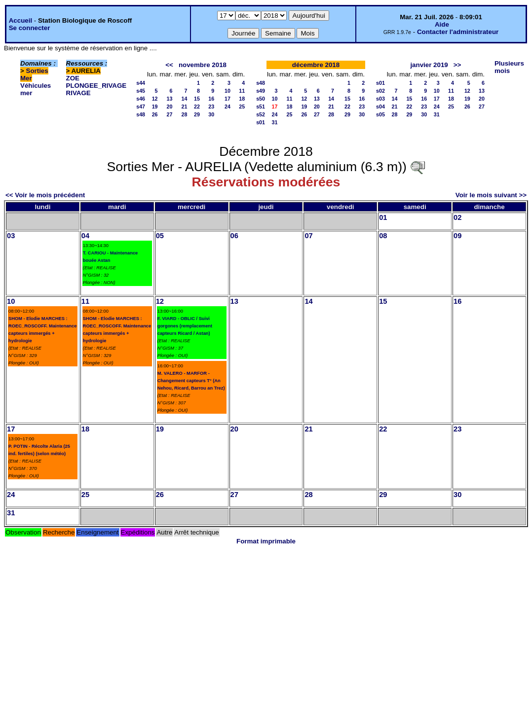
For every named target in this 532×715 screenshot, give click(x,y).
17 (227, 99)
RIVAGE (78, 93)
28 (185, 114)
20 (170, 106)
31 (275, 122)
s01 (260, 122)
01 (383, 217)
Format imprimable (266, 541)
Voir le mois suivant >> (491, 195)
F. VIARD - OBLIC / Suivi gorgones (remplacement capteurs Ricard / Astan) (184, 326)
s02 (380, 91)
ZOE (72, 78)
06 (234, 236)
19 (155, 106)
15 (197, 99)
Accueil (20, 20)
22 (197, 106)
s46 (140, 99)
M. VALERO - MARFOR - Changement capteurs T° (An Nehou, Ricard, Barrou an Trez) (191, 381)
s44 (140, 83)
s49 (260, 91)
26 (155, 114)
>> (457, 65)
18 (242, 99)
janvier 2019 (429, 65)
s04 (380, 106)
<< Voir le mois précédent (45, 195)
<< (169, 65)
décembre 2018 (316, 65)
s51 (260, 106)
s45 (140, 91)
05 (160, 236)
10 (227, 91)
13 (170, 99)
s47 (140, 106)
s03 (380, 99)
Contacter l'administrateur (457, 32)
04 (85, 236)
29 (197, 114)
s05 (380, 114)
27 (170, 114)
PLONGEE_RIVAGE (96, 85)
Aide (442, 24)
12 (155, 99)
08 (383, 236)
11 (242, 91)
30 (211, 114)
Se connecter (29, 28)
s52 (260, 114)
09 (457, 236)
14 (185, 99)
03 (11, 236)
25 (242, 106)
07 (308, 236)
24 (227, 106)
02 (457, 217)
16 (211, 99)
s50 (260, 99)
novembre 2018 (203, 65)
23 (211, 106)
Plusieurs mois (509, 67)
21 (185, 106)
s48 (140, 114)
